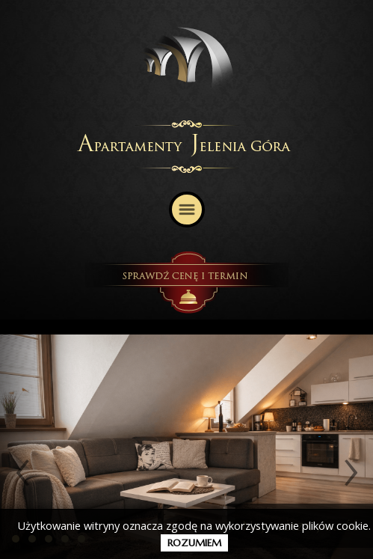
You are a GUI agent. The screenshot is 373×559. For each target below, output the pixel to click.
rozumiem (194, 543)
